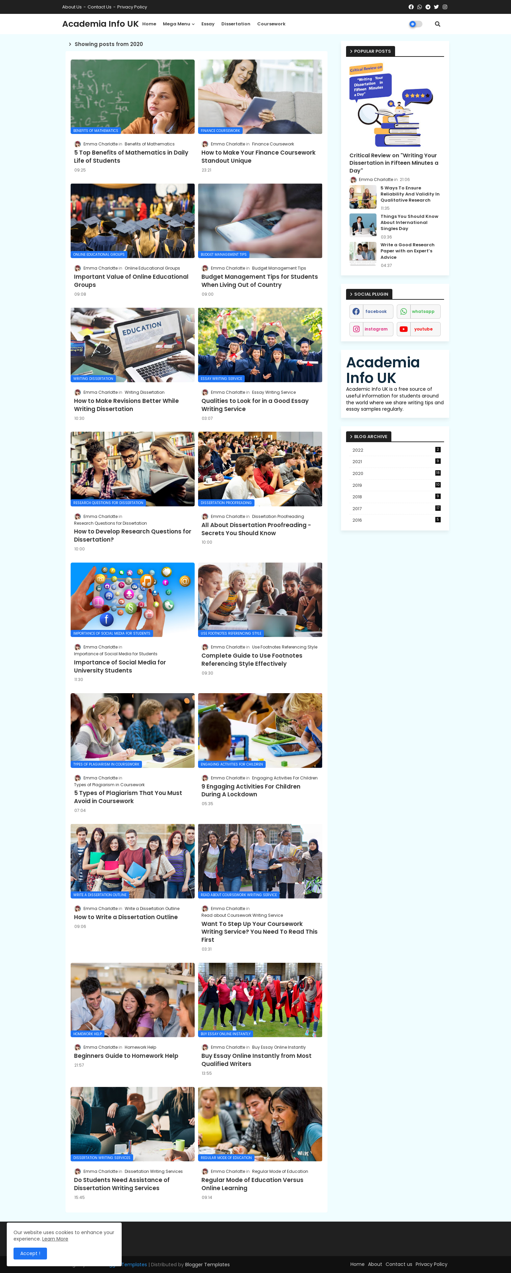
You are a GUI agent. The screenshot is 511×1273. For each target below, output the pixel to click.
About (375, 1264)
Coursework (271, 24)
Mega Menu (176, 24)
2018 (396, 497)
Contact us (100, 7)
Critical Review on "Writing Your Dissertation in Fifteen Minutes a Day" (393, 163)
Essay (208, 24)
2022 (396, 450)
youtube (423, 329)
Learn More (55, 1238)
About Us (72, 7)
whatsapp (423, 311)
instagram (376, 329)
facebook (376, 311)
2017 (396, 508)
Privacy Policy (132, 7)
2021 (396, 461)
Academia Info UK (100, 24)
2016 (396, 520)
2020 (396, 473)
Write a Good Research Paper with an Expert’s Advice (408, 251)
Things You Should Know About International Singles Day (409, 222)
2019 (396, 485)
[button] (437, 24)
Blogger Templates (207, 1264)
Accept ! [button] (30, 1253)
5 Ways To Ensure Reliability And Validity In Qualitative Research (410, 194)
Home (149, 24)
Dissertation (235, 24)
